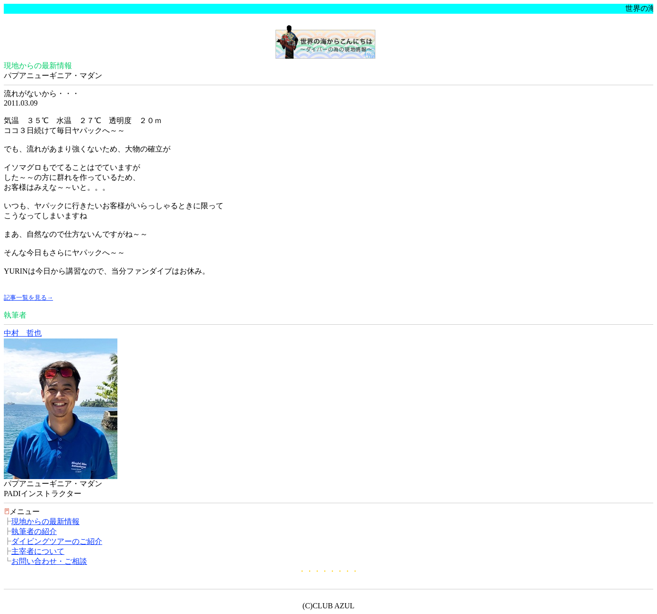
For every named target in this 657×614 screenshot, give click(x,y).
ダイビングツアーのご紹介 (56, 541)
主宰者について (37, 551)
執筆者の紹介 (34, 531)
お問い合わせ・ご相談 (49, 561)
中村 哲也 (23, 333)
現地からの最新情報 (45, 521)
